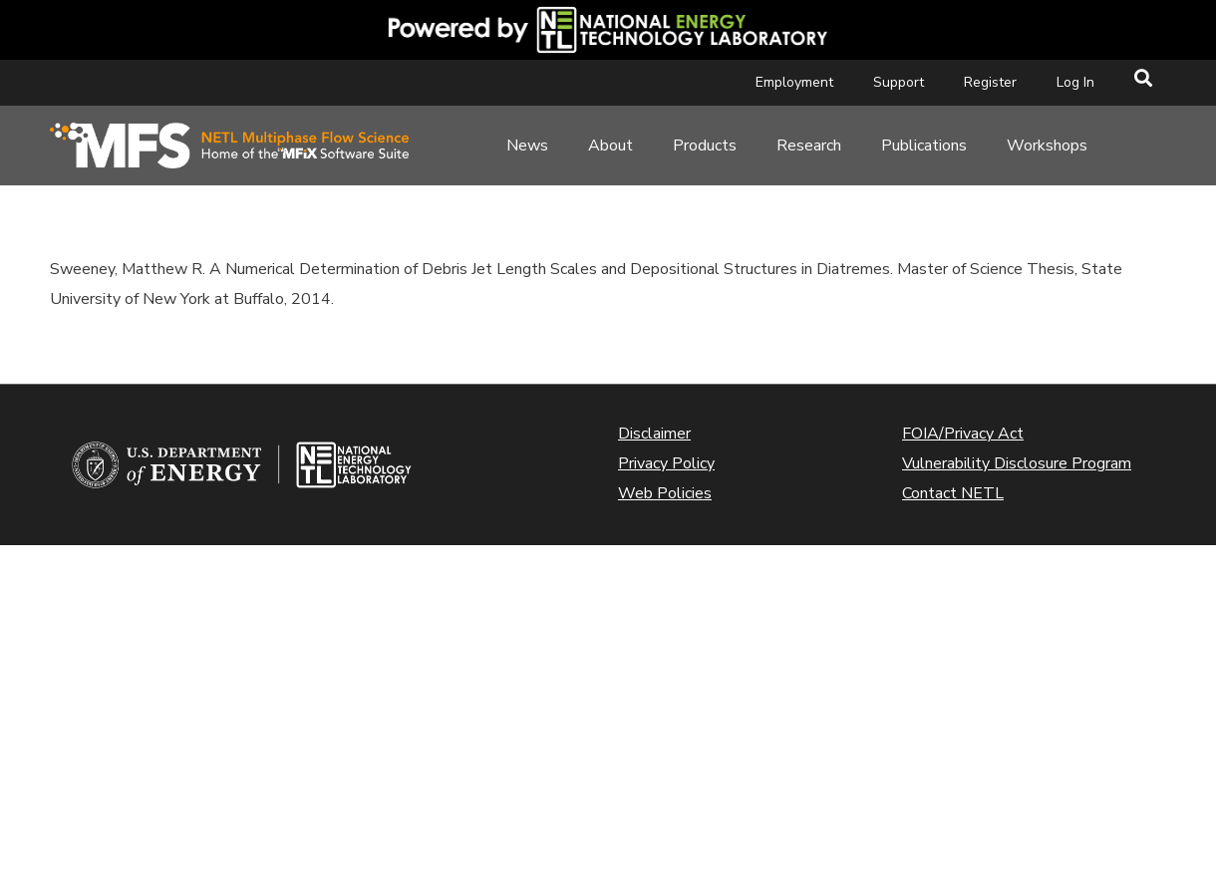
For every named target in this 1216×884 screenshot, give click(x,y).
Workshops (1047, 145)
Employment (794, 82)
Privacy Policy (666, 463)
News (527, 145)
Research (808, 145)
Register (990, 82)
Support (898, 82)
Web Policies (665, 493)
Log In (1075, 82)
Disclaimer (654, 433)
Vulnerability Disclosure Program (1016, 463)
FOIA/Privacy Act (963, 433)
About (610, 145)
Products (705, 145)
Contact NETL (953, 493)
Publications (924, 145)
